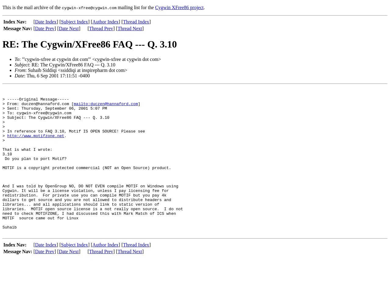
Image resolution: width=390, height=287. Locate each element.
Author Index (105, 21)
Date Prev (45, 28)
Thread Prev (101, 28)
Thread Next (130, 28)
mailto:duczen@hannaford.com (106, 107)
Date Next (69, 28)
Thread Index (136, 21)
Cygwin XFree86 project (179, 7)
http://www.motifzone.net (35, 145)
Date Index (46, 21)
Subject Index (74, 21)
